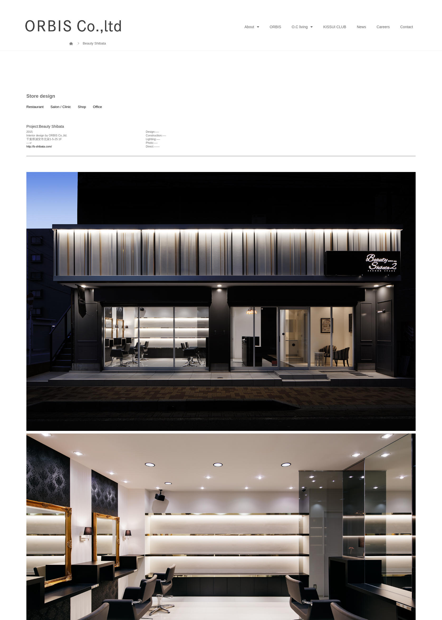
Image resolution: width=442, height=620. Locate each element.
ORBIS (275, 27)
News (361, 27)
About (251, 26)
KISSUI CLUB (334, 27)
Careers (383, 27)
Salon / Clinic (60, 107)
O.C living (302, 26)
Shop (82, 107)
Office (97, 107)
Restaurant (35, 107)
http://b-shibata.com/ (39, 146)
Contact (406, 27)
